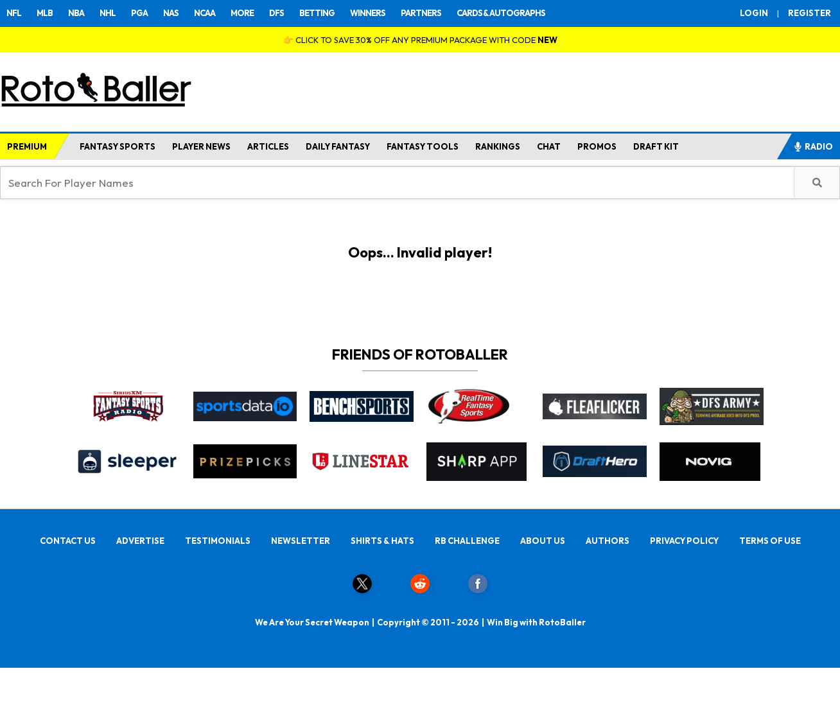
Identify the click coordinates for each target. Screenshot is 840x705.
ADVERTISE (140, 540)
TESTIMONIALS (217, 540)
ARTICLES (268, 146)
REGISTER (809, 13)
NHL (108, 13)
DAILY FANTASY (338, 146)
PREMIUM (27, 146)
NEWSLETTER (300, 540)
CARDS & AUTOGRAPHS (501, 13)
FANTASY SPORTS (117, 146)
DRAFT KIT (656, 146)
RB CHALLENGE (467, 540)
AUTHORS (607, 540)
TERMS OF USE (770, 540)
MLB (45, 13)
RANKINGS (497, 146)
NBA (76, 13)
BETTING (317, 13)
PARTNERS (421, 13)
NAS (171, 13)
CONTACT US (68, 540)
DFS (276, 13)
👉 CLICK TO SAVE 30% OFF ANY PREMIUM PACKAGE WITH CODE (420, 40)
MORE (242, 13)
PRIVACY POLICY (684, 540)
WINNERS (367, 13)
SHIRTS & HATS (382, 540)
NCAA (204, 13)
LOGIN (754, 13)
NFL (13, 13)
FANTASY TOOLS (423, 146)
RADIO (813, 146)
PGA (139, 13)
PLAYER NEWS (201, 146)
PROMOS (597, 146)
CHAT (549, 146)
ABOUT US (542, 540)
